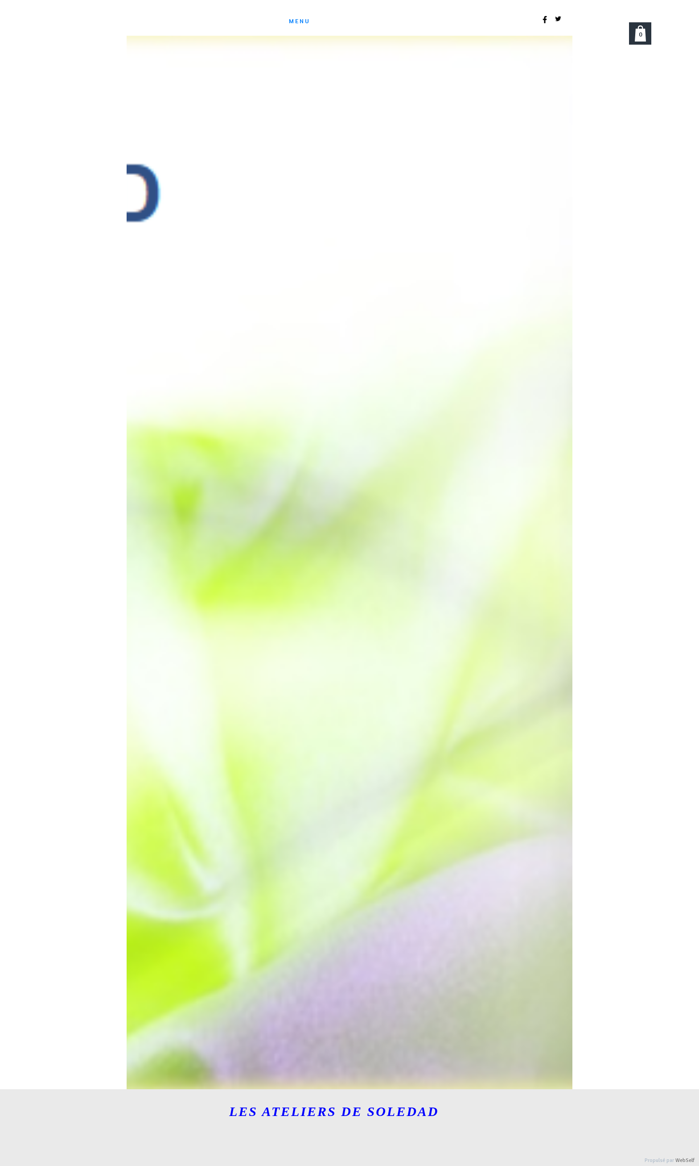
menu (299, 21)
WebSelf (685, 1160)
